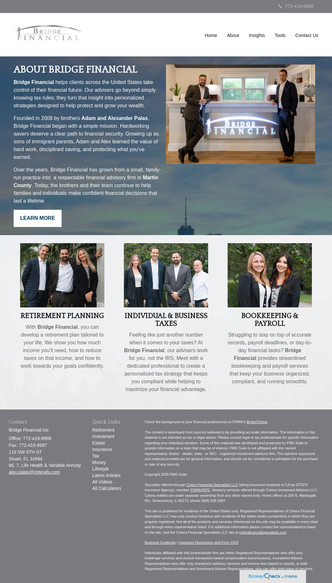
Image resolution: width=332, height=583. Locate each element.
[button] (233, 35)
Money (99, 462)
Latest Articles (106, 475)
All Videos (102, 481)
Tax (96, 455)
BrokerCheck (257, 422)
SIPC (206, 490)
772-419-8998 (296, 6)
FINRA (195, 490)
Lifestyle (100, 468)
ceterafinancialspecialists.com (263, 532)
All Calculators (106, 488)
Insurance (102, 449)
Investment (103, 436)
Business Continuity (160, 542)
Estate (98, 443)
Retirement (103, 430)
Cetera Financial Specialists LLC (212, 485)
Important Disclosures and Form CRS (208, 542)
